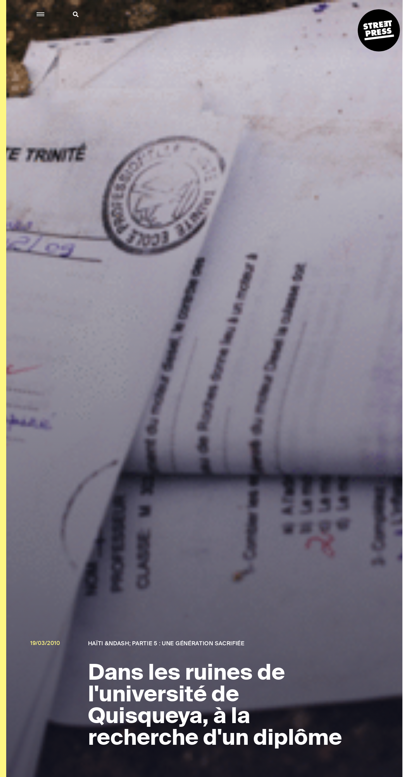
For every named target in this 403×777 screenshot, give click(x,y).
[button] (41, 14)
